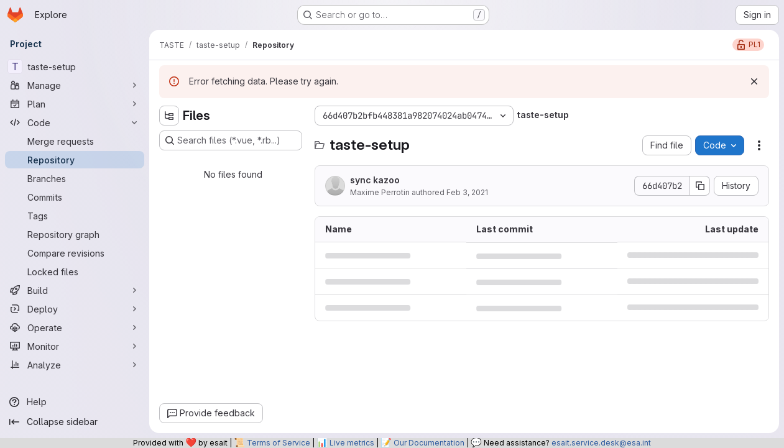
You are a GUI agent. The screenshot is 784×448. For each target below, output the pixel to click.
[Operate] (74, 327)
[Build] (74, 290)
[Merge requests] (74, 141)
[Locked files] (74, 271)
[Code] (74, 122)
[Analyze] (74, 364)
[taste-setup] (74, 66)
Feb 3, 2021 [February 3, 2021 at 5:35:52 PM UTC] (467, 192)
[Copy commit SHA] (700, 186)
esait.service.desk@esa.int (601, 442)
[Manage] (74, 85)
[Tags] (74, 215)
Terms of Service (278, 442)
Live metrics (352, 442)
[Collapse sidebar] (74, 422)
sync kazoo (375, 180)
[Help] (74, 402)
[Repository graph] (74, 234)
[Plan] (74, 103)
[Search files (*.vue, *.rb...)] (230, 140)
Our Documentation (429, 442)
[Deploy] (74, 309)
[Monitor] (74, 346)
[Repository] (74, 159)
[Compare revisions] (74, 253)
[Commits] (74, 197)
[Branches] (74, 178)
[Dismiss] (754, 81)
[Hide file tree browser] (169, 116)
